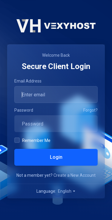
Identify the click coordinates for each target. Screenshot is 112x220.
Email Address (28, 81)
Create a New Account (74, 175)
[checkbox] (17, 140)
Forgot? (90, 110)
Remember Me (32, 140)
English (67, 191)
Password (23, 110)
